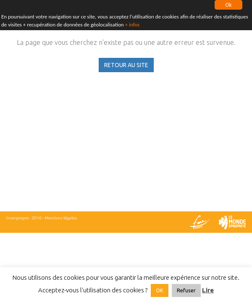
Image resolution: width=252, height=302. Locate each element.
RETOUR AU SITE (126, 65)
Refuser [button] (186, 290)
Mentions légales (61, 218)
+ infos (132, 23)
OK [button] (159, 290)
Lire (208, 290)
